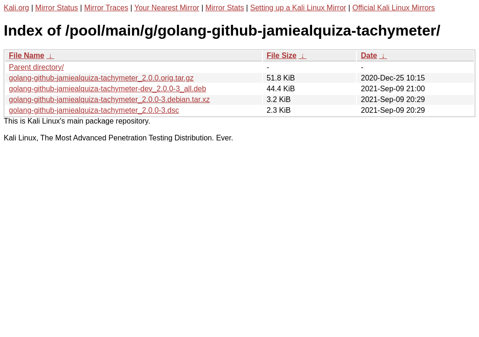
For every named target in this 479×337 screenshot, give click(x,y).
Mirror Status (56, 8)
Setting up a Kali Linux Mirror (298, 8)
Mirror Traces (106, 8)
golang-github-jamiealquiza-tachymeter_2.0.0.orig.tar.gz (101, 78)
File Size (282, 55)
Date (369, 55)
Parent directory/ (36, 67)
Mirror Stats (224, 8)
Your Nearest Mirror (166, 8)
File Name (26, 55)
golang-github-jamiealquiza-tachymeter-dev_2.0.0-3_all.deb (107, 89)
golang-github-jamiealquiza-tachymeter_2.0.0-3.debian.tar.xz (109, 99)
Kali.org (16, 8)
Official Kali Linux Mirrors (393, 8)
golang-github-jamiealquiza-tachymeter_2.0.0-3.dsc (94, 110)
